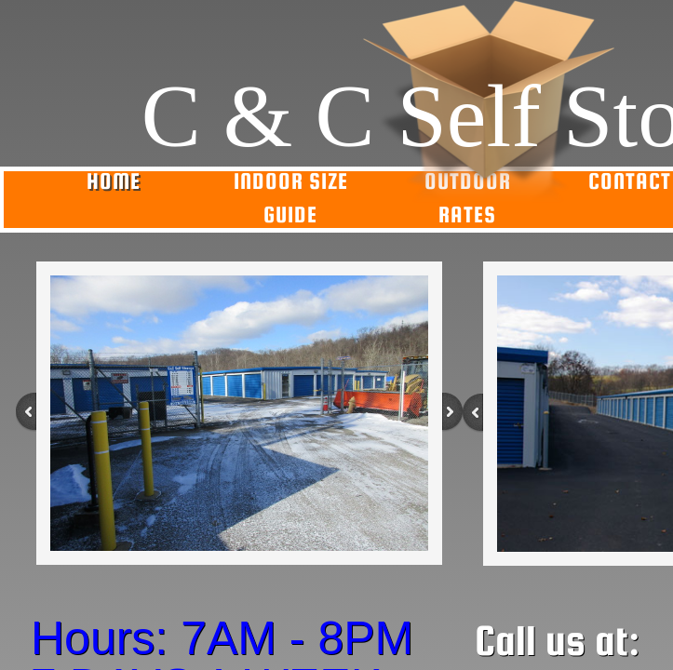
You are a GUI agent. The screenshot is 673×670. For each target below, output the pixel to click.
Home (114, 181)
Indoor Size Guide (291, 197)
